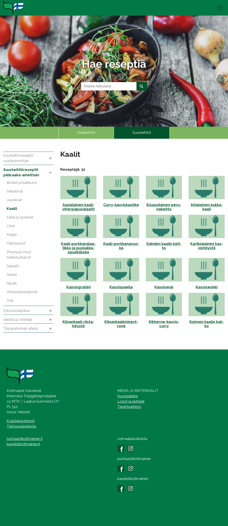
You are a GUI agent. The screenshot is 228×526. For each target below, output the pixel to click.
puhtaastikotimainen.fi (25, 439)
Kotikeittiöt (86, 132)
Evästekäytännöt (21, 421)
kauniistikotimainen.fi (23, 444)
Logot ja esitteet (131, 401)
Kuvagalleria (127, 396)
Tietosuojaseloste (21, 426)
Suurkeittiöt (141, 132)
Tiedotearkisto (129, 407)
